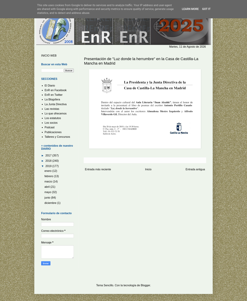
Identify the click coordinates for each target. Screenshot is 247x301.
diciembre (50, 202)
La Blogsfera (52, 99)
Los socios (51, 122)
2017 (48, 155)
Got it (206, 9)
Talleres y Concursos (57, 136)
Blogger (145, 285)
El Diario (50, 85)
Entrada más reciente (98, 169)
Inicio (148, 169)
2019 (48, 166)
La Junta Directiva (56, 104)
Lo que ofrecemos (56, 113)
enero (48, 170)
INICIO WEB (49, 55)
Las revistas (52, 108)
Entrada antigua (195, 169)
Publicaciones (53, 132)
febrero (49, 176)
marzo (48, 181)
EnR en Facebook (56, 90)
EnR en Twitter (54, 94)
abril (47, 186)
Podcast (50, 127)
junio (47, 197)
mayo (48, 192)
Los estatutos (53, 118)
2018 (48, 160)
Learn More (190, 9)
